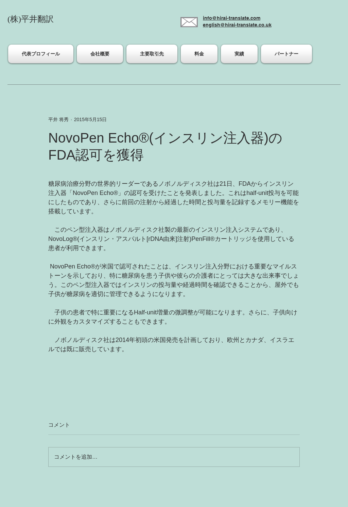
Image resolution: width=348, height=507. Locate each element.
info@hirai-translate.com (231, 18)
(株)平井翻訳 (30, 19)
